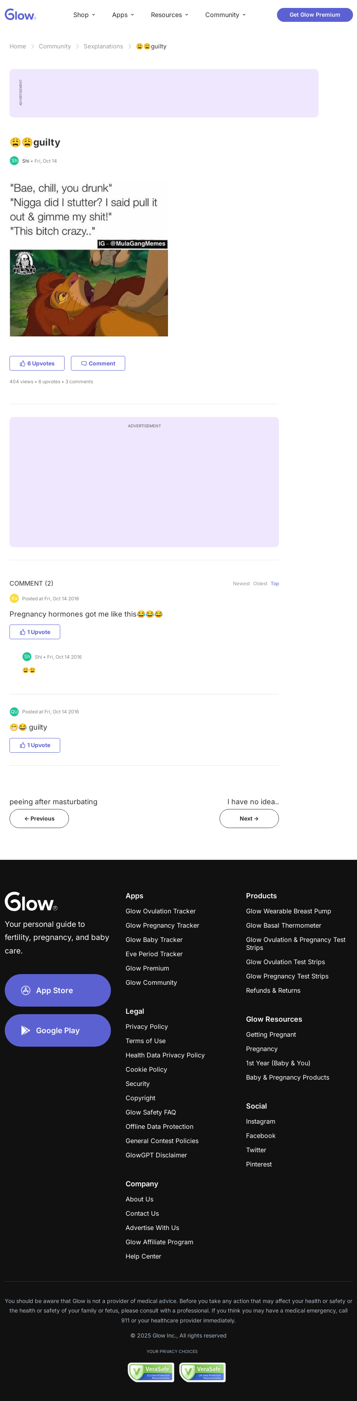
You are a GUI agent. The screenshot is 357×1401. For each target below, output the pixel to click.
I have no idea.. (253, 802)
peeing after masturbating (53, 802)
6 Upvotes (37, 363)
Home (18, 46)
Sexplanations (103, 46)
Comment (98, 363)
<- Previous (39, 818)
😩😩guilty (151, 46)
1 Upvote (34, 631)
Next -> (249, 818)
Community (55, 46)
